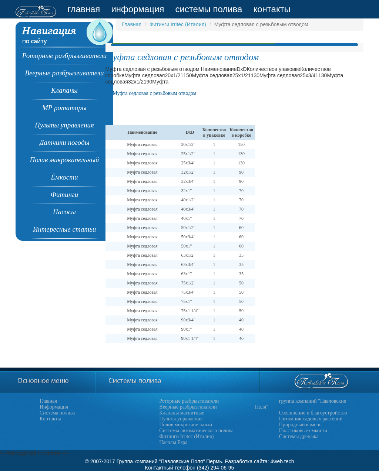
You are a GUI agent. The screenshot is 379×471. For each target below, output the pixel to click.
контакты (271, 9)
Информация (54, 407)
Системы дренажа (299, 436)
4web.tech (282, 461)
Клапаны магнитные (181, 413)
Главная (131, 24)
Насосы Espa (173, 442)
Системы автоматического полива (196, 430)
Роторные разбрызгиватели (189, 401)
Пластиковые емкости (303, 430)
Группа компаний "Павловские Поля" (161, 461)
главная (83, 9)
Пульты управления (180, 418)
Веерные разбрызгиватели (188, 407)
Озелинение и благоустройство (313, 413)
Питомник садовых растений (311, 418)
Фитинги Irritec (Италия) (178, 24)
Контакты (50, 418)
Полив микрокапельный (185, 424)
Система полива (57, 413)
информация (137, 9)
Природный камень (300, 424)
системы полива (208, 9)
